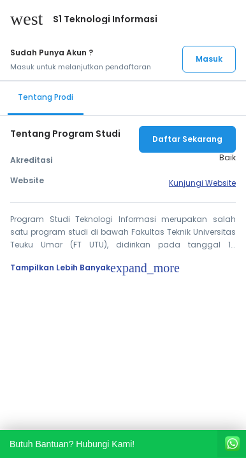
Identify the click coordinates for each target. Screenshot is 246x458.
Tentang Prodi (45, 97)
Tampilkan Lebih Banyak (95, 267)
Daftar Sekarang (187, 139)
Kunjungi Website (202, 182)
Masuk (209, 58)
